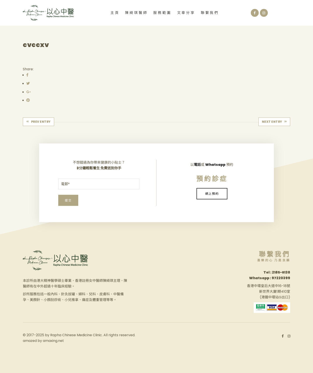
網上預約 (212, 194)
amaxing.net (53, 340)
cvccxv (36, 44)
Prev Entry (38, 122)
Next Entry (274, 122)
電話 (197, 164)
